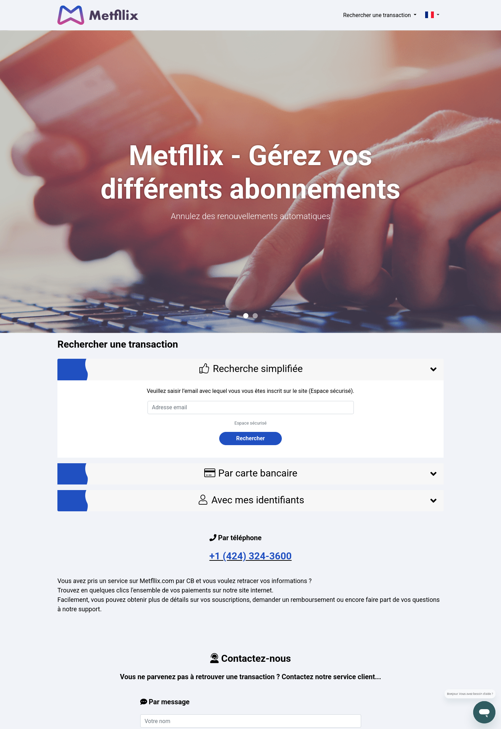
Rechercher (250, 438)
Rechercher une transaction (377, 15)
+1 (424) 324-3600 (250, 556)
